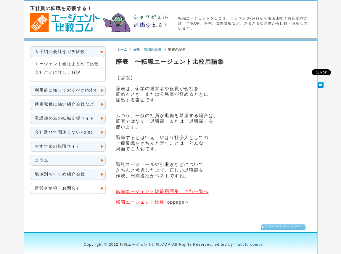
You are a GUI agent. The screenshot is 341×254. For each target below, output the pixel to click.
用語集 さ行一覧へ (162, 191)
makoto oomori (249, 244)
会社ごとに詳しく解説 (58, 72)
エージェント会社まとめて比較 (67, 63)
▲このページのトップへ (281, 226)
